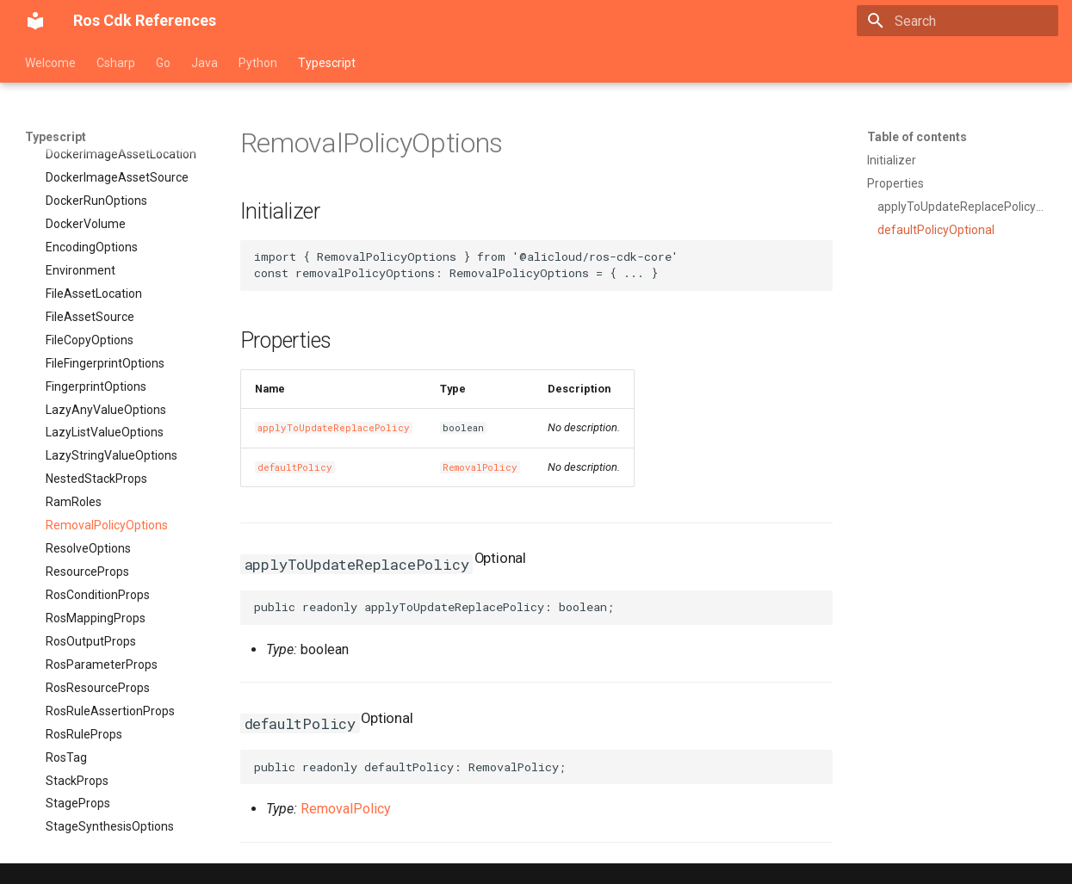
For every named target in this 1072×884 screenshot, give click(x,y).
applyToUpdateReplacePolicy (333, 428)
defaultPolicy (294, 467)
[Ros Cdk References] (35, 20)
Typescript (327, 63)
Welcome (50, 63)
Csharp (115, 63)
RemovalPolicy (480, 467)
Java (204, 63)
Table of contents (917, 137)
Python (258, 63)
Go (163, 63)
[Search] (957, 20)
